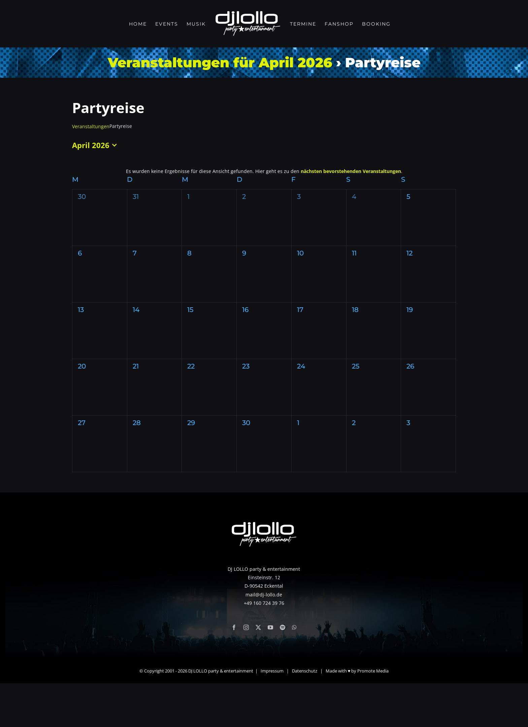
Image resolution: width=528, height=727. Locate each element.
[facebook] (234, 671)
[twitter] (258, 671)
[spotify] (282, 671)
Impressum (272, 715)
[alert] (264, 171)
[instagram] (246, 671)
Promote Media (373, 715)
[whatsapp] (294, 671)
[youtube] (270, 671)
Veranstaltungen (90, 126)
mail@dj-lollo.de (263, 638)
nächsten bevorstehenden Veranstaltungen (351, 171)
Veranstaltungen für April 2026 (220, 62)
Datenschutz (304, 715)
